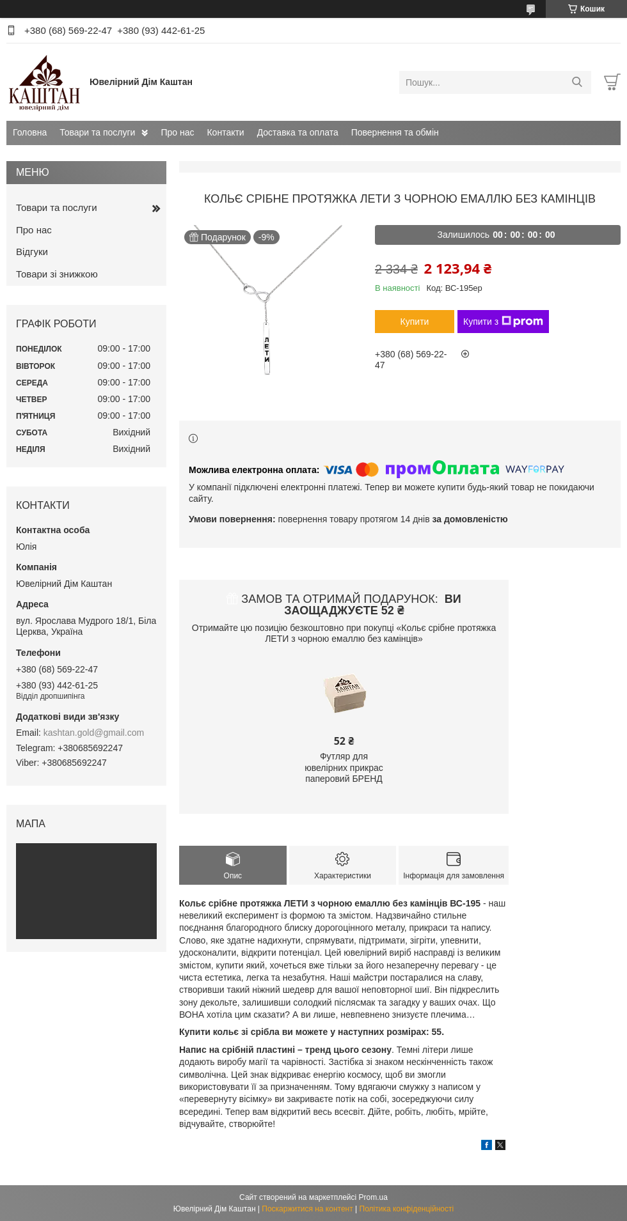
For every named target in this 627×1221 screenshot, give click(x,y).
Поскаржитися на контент (307, 1208)
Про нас (177, 132)
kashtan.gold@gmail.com (94, 732)
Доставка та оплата (297, 132)
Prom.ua (373, 1197)
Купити (415, 321)
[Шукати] (576, 82)
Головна (30, 132)
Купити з (503, 321)
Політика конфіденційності (407, 1208)
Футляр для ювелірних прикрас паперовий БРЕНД (344, 767)
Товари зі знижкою (57, 273)
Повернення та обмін (395, 132)
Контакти (225, 132)
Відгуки (32, 251)
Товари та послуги (97, 132)
